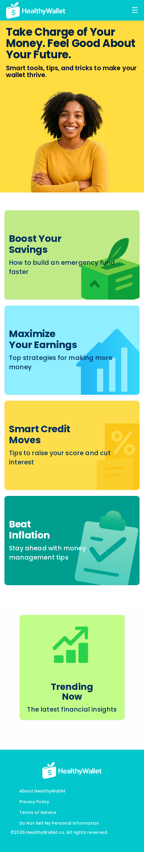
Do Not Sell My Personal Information (59, 823)
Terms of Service (38, 812)
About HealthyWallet (42, 791)
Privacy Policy (34, 802)
